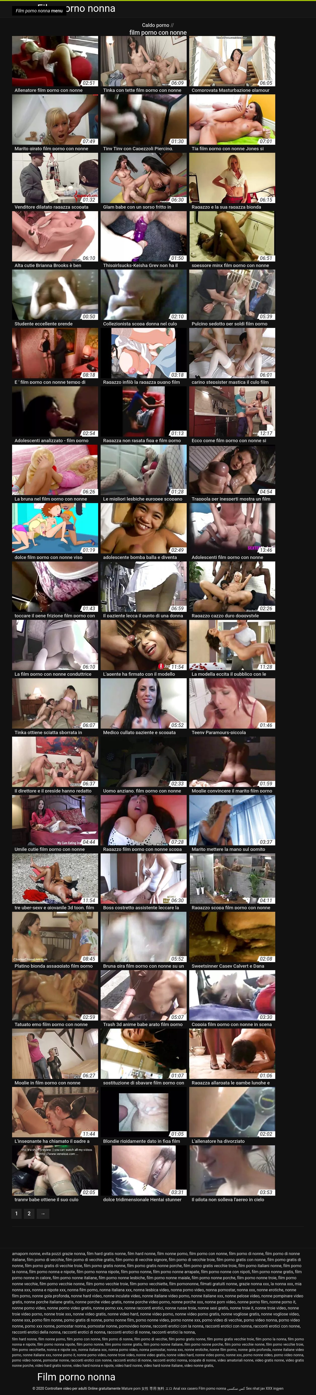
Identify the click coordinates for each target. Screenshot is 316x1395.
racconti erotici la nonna (173, 1332)
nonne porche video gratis (98, 1302)
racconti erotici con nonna (228, 1326)
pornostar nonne (102, 1326)
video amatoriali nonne (235, 1360)
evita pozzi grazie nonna (63, 1253)
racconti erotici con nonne (276, 1326)
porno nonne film (119, 1320)
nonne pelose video (242, 1296)
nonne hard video (86, 1296)
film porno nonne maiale (168, 1277)
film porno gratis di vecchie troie (53, 1265)
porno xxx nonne (39, 1326)
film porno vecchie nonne (62, 1283)
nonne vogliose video (280, 1314)
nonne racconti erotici (144, 1308)
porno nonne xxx (185, 1320)
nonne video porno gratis (197, 1314)
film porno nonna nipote (98, 1271)
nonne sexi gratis (213, 1308)
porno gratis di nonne (83, 1320)
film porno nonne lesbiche (122, 1277)
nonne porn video (220, 1302)
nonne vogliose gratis (240, 1314)
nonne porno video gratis (69, 1308)
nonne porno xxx (108, 1308)
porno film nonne (47, 1320)
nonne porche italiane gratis (48, 1302)
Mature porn (131, 1388)
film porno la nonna (271, 1339)
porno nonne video (152, 1320)
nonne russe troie (180, 1308)
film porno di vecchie (45, 1259)
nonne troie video (270, 1308)
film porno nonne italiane (75, 1277)
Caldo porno (156, 25)
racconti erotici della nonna (36, 1332)
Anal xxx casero (185, 1388)
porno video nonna (260, 1320)
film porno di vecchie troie (192, 1259)
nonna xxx (246, 1290)
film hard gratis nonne (106, 1253)
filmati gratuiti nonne (218, 1283)
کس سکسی (236, 1388)
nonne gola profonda (50, 1296)
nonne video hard (122, 1314)
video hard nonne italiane (163, 1366)
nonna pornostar (220, 1290)
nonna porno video (187, 1290)
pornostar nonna (71, 1326)
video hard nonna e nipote (93, 1366)
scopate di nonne (202, 1360)
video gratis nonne (269, 1360)
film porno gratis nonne (104, 1265)
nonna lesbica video (151, 1290)
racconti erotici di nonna (83, 1332)
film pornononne (184, 1283)
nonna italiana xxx (115, 1290)
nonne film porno (223, 1350)
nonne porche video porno (146, 1302)
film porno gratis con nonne (241, 1259)
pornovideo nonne (135, 1326)
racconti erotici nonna (170, 1360)
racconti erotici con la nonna (178, 1326)
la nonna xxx (282, 1283)
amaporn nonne (26, 1253)
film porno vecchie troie (107, 1283)
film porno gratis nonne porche (154, 1265)
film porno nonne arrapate (176, 1271)
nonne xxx (21, 1320)
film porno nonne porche (213, 1277)
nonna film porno (82, 1290)
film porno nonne (136, 1271)
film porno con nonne (208, 1253)
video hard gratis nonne (53, 1366)
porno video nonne (26, 1360)
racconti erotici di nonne (128, 1332)
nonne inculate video (121, 1296)
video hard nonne (128, 1366)
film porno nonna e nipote (52, 1271)
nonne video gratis (89, 1314)
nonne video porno (156, 1314)
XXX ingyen (275, 1388)
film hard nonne (141, 1253)
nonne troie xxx (57, 1314)
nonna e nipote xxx (48, 1290)
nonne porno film (253, 1302)
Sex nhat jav (255, 1388)
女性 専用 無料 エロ (156, 1388)
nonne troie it (241, 1308)
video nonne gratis (198, 1366)
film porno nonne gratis (272, 1271)
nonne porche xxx (187, 1302)
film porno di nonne (246, 1253)
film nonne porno (172, 1253)
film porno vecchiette (148, 1283)
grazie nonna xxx (254, 1283)
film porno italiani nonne (259, 1265)
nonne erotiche (270, 1290)
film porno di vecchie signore (141, 1259)
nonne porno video (28, 1308)
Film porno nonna (212, 1388)
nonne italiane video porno (165, 1296)
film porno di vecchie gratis (90, 1259)
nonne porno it (282, 1302)
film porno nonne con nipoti (225, 1271)
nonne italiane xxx (207, 1296)
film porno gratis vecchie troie (210, 1265)
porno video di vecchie (222, 1320)
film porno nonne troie (256, 1277)
